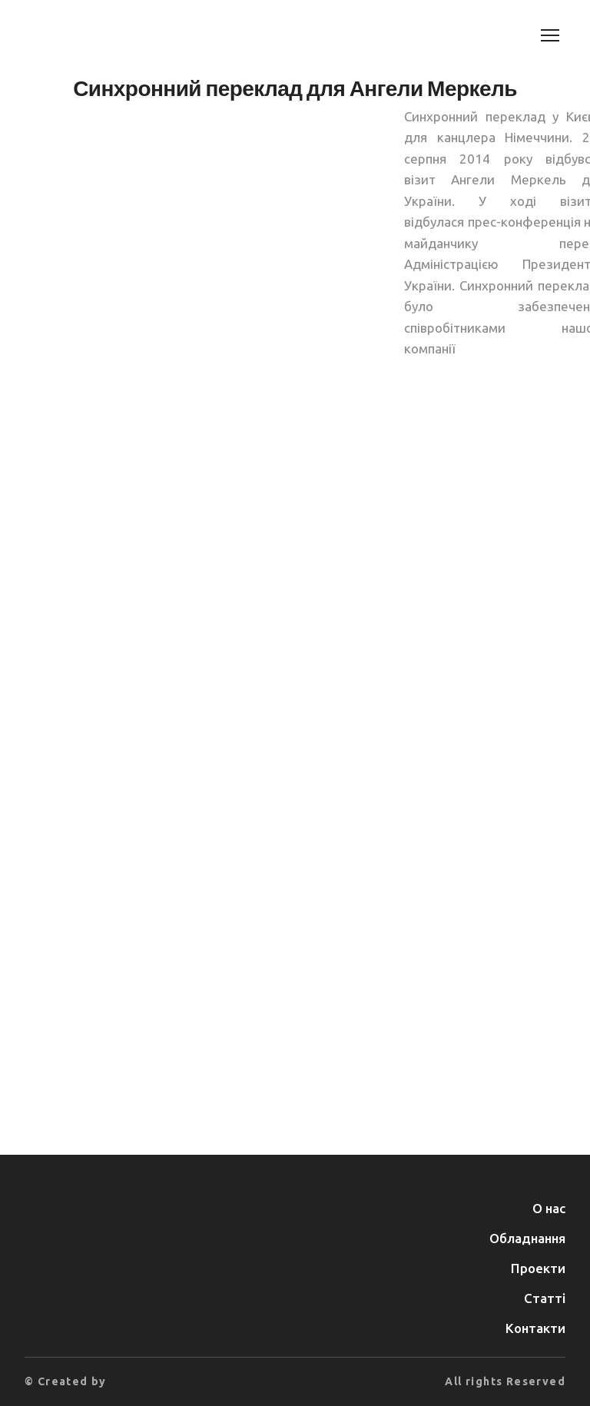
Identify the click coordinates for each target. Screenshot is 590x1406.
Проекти (538, 1268)
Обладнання (527, 1238)
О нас (548, 1208)
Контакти (535, 1328)
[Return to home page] (99, 35)
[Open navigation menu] (550, 35)
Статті (544, 1298)
